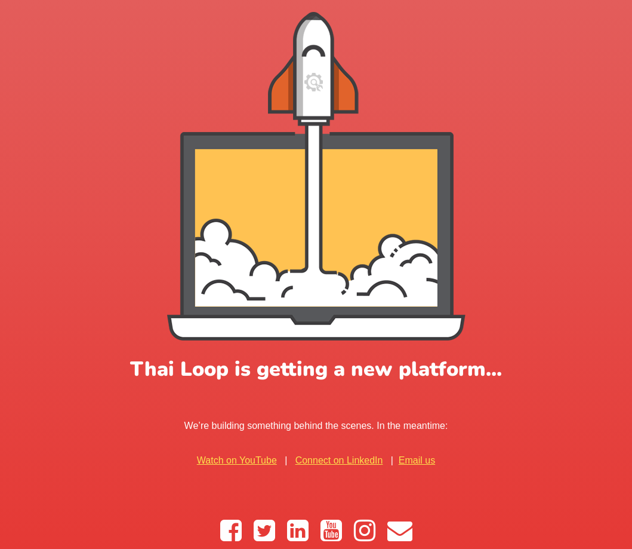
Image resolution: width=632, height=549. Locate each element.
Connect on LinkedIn (339, 460)
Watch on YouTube (237, 460)
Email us (417, 460)
